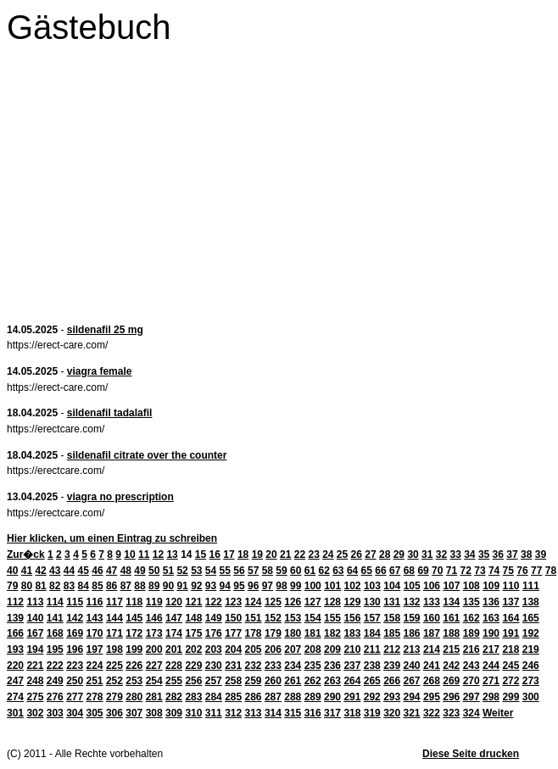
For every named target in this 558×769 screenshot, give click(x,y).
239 (391, 665)
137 (510, 602)
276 (55, 697)
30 (412, 554)
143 (94, 618)
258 (233, 681)
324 (471, 713)
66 (380, 571)
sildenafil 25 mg (105, 330)
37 (511, 554)
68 (409, 571)
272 (510, 681)
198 (114, 649)
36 (498, 554)
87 (125, 586)
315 (292, 713)
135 (471, 602)
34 (469, 554)
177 (233, 633)
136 (491, 602)
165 (530, 618)
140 (34, 618)
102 (352, 586)
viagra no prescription (120, 497)
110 (511, 586)
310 (193, 713)
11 (143, 554)
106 (431, 586)
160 (431, 618)
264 (351, 681)
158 (391, 618)
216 (471, 649)
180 (292, 633)
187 (431, 633)
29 (399, 554)
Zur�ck (26, 554)
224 (94, 665)
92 (196, 586)
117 (114, 602)
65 (366, 571)
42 (40, 571)
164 (510, 618)
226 (134, 665)
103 (372, 586)
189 (471, 633)
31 (426, 554)
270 (471, 681)
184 (372, 633)
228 (173, 665)
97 (267, 586)
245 (510, 665)
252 (114, 681)
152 (273, 618)
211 (372, 649)
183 (351, 633)
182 (332, 633)
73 (479, 571)
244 (491, 665)
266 (391, 681)
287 (273, 697)
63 (337, 571)
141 (55, 618)
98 (281, 586)
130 (372, 602)
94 (225, 586)
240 (412, 665)
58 (267, 571)
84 (83, 586)
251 (94, 681)
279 (114, 697)
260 (273, 681)
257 (213, 681)
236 (332, 665)
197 (94, 649)
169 (74, 633)
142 (74, 618)
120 (173, 602)
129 (351, 602)
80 (26, 586)
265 (372, 681)
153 (292, 618)
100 (312, 586)
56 (238, 571)
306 (114, 713)
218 (510, 649)
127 (312, 602)
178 (253, 633)
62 (323, 571)
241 (431, 665)
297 (471, 697)
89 (153, 586)
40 (12, 571)
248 (34, 681)
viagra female (99, 371)
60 (295, 571)
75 (508, 571)
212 (391, 649)
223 (74, 665)
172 (134, 633)
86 (111, 586)
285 (233, 697)
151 (253, 618)
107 (451, 586)
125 (273, 602)
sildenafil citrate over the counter (147, 455)
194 (34, 649)
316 (312, 713)
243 (471, 665)
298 (491, 697)
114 (55, 602)
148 (193, 618)
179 (273, 633)
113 (34, 602)
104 (391, 586)
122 (213, 602)
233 (273, 665)
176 (213, 633)
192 (530, 633)
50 (153, 571)
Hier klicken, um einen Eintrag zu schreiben (112, 538)
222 (55, 665)
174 (173, 633)
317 (332, 713)
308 (154, 713)
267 (412, 681)
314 (273, 713)
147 (173, 618)
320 (391, 713)
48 (125, 571)
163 (491, 618)
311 (213, 713)
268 (431, 681)
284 (213, 697)
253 (134, 681)
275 (34, 697)
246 (530, 665)
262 (312, 681)
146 (154, 618)
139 (15, 618)
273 (530, 681)
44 (69, 571)
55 (225, 571)
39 (540, 554)
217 (491, 649)
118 (134, 602)
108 (471, 586)
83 (69, 586)
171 (114, 633)
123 (233, 602)
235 (312, 665)
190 (491, 633)
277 (74, 697)
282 (173, 697)
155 (332, 618)
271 (491, 681)
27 (370, 554)
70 (437, 571)
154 (312, 618)
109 (491, 586)
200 (154, 649)
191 (510, 633)
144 (114, 618)
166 (15, 633)
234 (292, 665)
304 (74, 713)
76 (521, 571)
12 (158, 554)
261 (292, 681)
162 (471, 618)
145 (134, 618)
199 (134, 649)
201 (173, 649)
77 (536, 571)
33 (454, 554)
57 (253, 571)
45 (83, 571)
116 (94, 602)
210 (351, 649)
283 (193, 697)
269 (451, 681)
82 (54, 586)
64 (352, 571)
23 (313, 554)
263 (332, 681)
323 (451, 713)
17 (228, 554)
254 (154, 681)
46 (97, 571)
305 (94, 713)
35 (483, 554)
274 (15, 697)
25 (342, 554)
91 (181, 586)
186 (412, 633)
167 (34, 633)
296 (451, 697)
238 (372, 665)
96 (253, 586)
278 (94, 697)
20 (270, 554)
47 (111, 571)
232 (253, 665)
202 (193, 649)
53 (196, 571)
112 (15, 602)
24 (327, 554)
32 (441, 554)
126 (292, 602)
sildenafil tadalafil (110, 413)
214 (431, 649)
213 (412, 649)
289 (312, 697)
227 (154, 665)
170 (94, 633)
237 (351, 665)
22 (299, 554)
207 (292, 649)
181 (312, 633)
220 (15, 665)
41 (26, 571)
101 (332, 586)
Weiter (498, 713)
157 (372, 618)
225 (114, 665)
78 (550, 571)
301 (15, 713)
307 (134, 713)
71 (451, 571)
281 (154, 697)
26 (356, 554)
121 (193, 602)
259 (253, 681)
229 (193, 665)
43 (54, 571)
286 (253, 697)
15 (200, 554)
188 (451, 633)
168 (55, 633)
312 (233, 713)
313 (253, 713)
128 (332, 602)
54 (210, 571)
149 (213, 618)
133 (431, 602)
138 (530, 602)
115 (74, 602)
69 (422, 571)
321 (412, 713)
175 (193, 633)
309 (173, 713)
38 (526, 554)
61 (309, 571)
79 (12, 586)
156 (351, 618)
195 (55, 649)
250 (74, 681)
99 (295, 586)
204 (233, 649)
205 (253, 649)
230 (213, 665)
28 (384, 554)
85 (97, 586)
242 (451, 665)
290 (332, 697)
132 (412, 602)
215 (451, 649)
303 (55, 713)
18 (242, 554)
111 (530, 586)
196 (74, 649)
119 (154, 602)
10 (129, 554)
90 (168, 586)
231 (233, 665)
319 (372, 713)
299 (510, 697)
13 (171, 554)
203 (213, 649)
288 (292, 697)
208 (312, 649)
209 (332, 649)
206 (273, 649)
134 (451, 602)
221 (34, 665)
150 (233, 618)
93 (210, 586)
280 (134, 697)
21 (285, 554)
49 (139, 571)
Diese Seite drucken (470, 754)
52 (181, 571)
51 (168, 571)
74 (493, 571)
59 (281, 571)
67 (394, 571)
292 (372, 697)
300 (530, 697)
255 (173, 681)
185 (391, 633)
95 (238, 586)
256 (193, 681)
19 (257, 554)
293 (391, 697)
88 (139, 586)
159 (412, 618)
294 (412, 697)
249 (55, 681)
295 (431, 697)
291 (351, 697)
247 (15, 681)
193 (15, 649)
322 (431, 713)
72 (466, 571)
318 (351, 713)
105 (412, 586)
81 (40, 586)
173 (154, 633)
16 (214, 554)
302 (34, 713)
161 (451, 618)
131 (391, 602)
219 (530, 649)
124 (253, 602)
